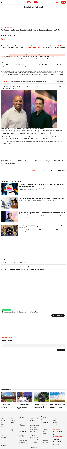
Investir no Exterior (34, 429)
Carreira (2, 428)
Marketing (13, 420)
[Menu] (2, 2)
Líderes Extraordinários (33, 434)
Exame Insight (4, 435)
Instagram (55, 422)
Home (2, 27)
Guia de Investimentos (22, 425)
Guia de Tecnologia (23, 422)
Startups (27, 167)
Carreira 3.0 (45, 427)
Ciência (12, 432)
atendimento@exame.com (58, 436)
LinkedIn (55, 420)
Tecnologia (13, 427)
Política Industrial (34, 439)
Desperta (45, 429)
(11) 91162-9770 (58, 431)
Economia (3, 430)
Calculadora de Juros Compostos (23, 439)
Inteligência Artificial (33, 7)
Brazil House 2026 (34, 418)
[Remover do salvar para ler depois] (14, 35)
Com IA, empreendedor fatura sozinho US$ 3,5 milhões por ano (16, 262)
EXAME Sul (32, 420)
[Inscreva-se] (61, 350)
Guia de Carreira (22, 427)
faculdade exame (45, 416)
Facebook (55, 424)
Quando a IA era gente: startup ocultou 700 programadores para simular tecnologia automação (23, 269)
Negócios (3, 443)
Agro (44, 438)
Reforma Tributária (34, 431)
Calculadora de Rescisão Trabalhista (22, 435)
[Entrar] (63, 2)
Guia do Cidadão (22, 419)
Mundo (12, 415)
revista (44, 419)
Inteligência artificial (19, 167)
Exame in (45, 424)
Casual (12, 418)
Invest (2, 441)
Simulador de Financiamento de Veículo (23, 444)
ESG (2, 433)
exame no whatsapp (6, 309)
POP (11, 434)
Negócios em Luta (34, 437)
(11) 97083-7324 (58, 441)
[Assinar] (57, 2)
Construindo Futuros (34, 425)
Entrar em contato (57, 429)
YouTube (55, 418)
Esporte (12, 422)
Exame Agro (13, 424)
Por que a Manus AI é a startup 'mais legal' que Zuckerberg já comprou (18, 266)
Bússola (31, 423)
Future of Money (12, 430)
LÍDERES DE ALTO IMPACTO (4, 423)
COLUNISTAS (3, 445)
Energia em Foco (33, 427)
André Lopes (5, 38)
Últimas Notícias (4, 420)
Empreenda (45, 440)
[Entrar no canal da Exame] (58, 315)
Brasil (2, 426)
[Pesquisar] (4, 2)
